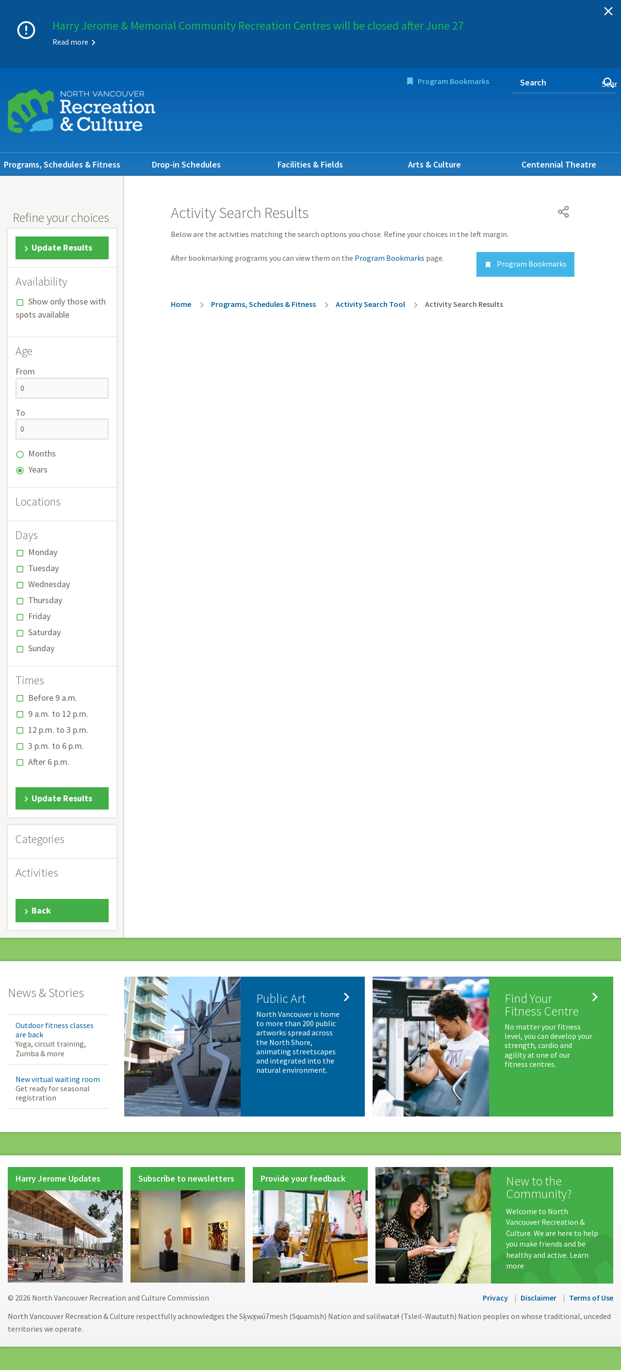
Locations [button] (38, 501)
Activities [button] (37, 872)
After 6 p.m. (48, 761)
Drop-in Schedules (186, 164)
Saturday (44, 632)
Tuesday (43, 568)
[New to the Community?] (494, 1225)
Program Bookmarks (453, 81)
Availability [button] (41, 281)
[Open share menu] (563, 211)
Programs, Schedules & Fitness (62, 164)
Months (42, 453)
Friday (39, 616)
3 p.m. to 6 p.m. (56, 745)
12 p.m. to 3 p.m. (58, 729)
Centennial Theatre (559, 164)
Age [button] (24, 351)
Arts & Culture (434, 164)
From (25, 371)
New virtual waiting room (58, 1079)
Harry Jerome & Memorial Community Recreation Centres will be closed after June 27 (258, 25)
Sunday (41, 648)
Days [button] (27, 535)
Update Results (62, 247)
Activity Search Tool (370, 304)
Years (38, 469)
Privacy (495, 1297)
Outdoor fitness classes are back (55, 1029)
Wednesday (49, 584)
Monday (42, 552)
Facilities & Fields (310, 164)
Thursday (45, 600)
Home (181, 304)
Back (41, 910)
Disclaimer (538, 1297)
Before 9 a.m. (52, 697)
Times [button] (30, 680)
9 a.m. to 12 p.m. (58, 713)
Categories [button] (40, 839)
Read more (70, 42)
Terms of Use (591, 1297)
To (20, 412)
